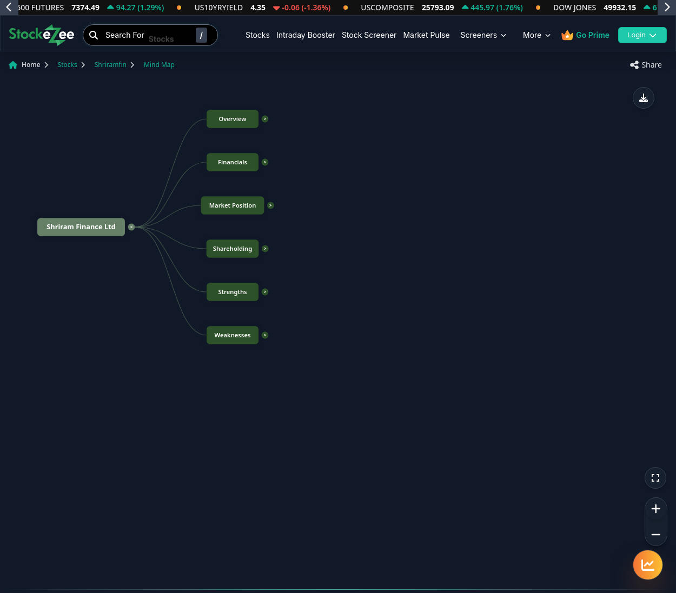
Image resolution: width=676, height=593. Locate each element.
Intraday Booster (305, 34)
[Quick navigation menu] (648, 565)
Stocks (258, 34)
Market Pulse (426, 34)
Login (642, 34)
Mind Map (159, 64)
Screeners (484, 34)
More (537, 34)
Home (31, 64)
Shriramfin (111, 64)
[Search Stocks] (150, 35)
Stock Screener (369, 34)
